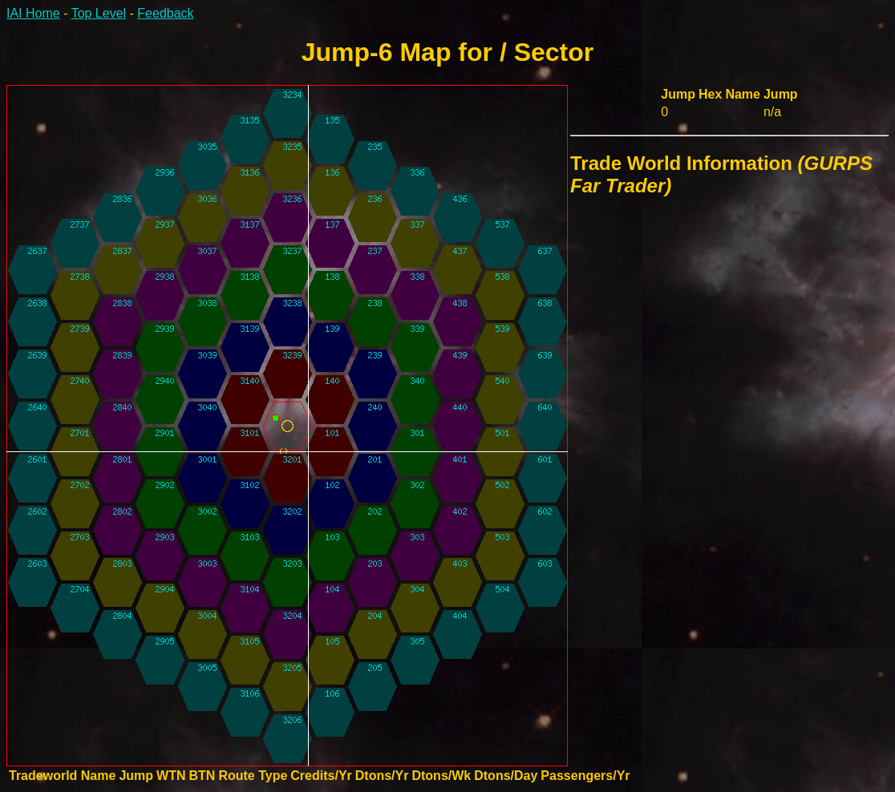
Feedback (165, 13)
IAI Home (33, 13)
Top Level (99, 13)
